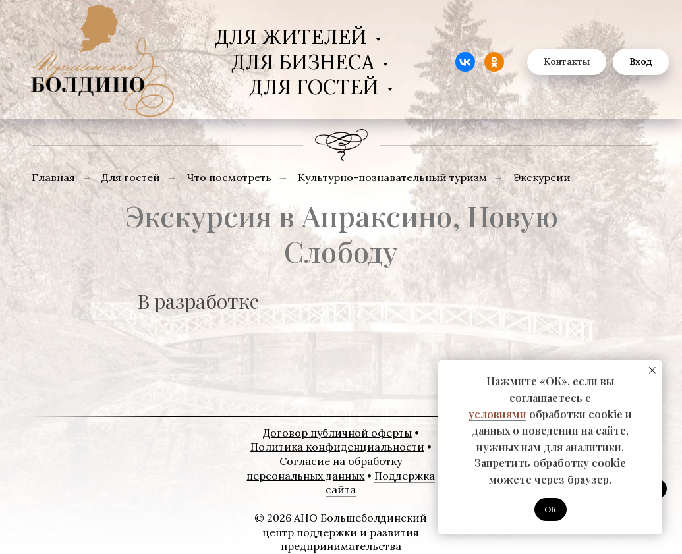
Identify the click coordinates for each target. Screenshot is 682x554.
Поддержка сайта (380, 483)
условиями (497, 414)
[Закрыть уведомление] (652, 370)
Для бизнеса (305, 61)
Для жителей (293, 36)
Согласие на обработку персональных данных (324, 468)
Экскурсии (542, 177)
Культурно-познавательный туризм (392, 177)
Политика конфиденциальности (337, 446)
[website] (465, 62)
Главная (53, 177)
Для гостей (316, 86)
